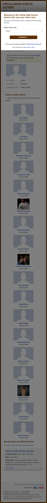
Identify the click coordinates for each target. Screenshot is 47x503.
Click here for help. (29, 47)
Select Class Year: (10, 27)
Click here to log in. (34, 44)
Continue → (23, 37)
